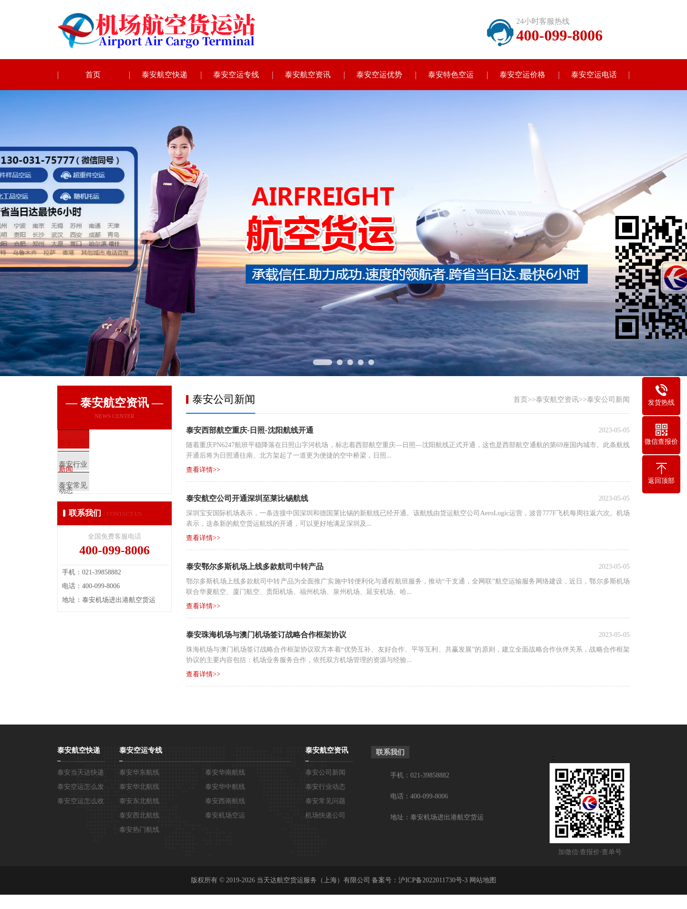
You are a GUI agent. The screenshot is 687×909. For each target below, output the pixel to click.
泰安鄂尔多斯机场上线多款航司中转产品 (254, 566)
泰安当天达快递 (80, 772)
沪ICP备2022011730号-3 (433, 880)
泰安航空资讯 (308, 75)
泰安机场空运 (225, 815)
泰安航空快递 (164, 75)
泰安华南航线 (225, 772)
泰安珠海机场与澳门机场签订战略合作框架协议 (266, 635)
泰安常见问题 (325, 801)
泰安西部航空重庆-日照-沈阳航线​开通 (249, 430)
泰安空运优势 (379, 75)
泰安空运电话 (594, 75)
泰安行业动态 (325, 786)
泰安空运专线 (236, 75)
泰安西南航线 (225, 801)
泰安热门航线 (139, 829)
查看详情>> (203, 469)
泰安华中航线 (225, 786)
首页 (93, 75)
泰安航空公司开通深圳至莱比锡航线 (247, 498)
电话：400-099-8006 (419, 796)
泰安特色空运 (451, 75)
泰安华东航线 (139, 772)
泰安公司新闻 (608, 399)
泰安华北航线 (139, 786)
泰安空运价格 (522, 75)
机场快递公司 (325, 815)
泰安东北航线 (139, 801)
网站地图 (482, 880)
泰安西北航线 (139, 815)
